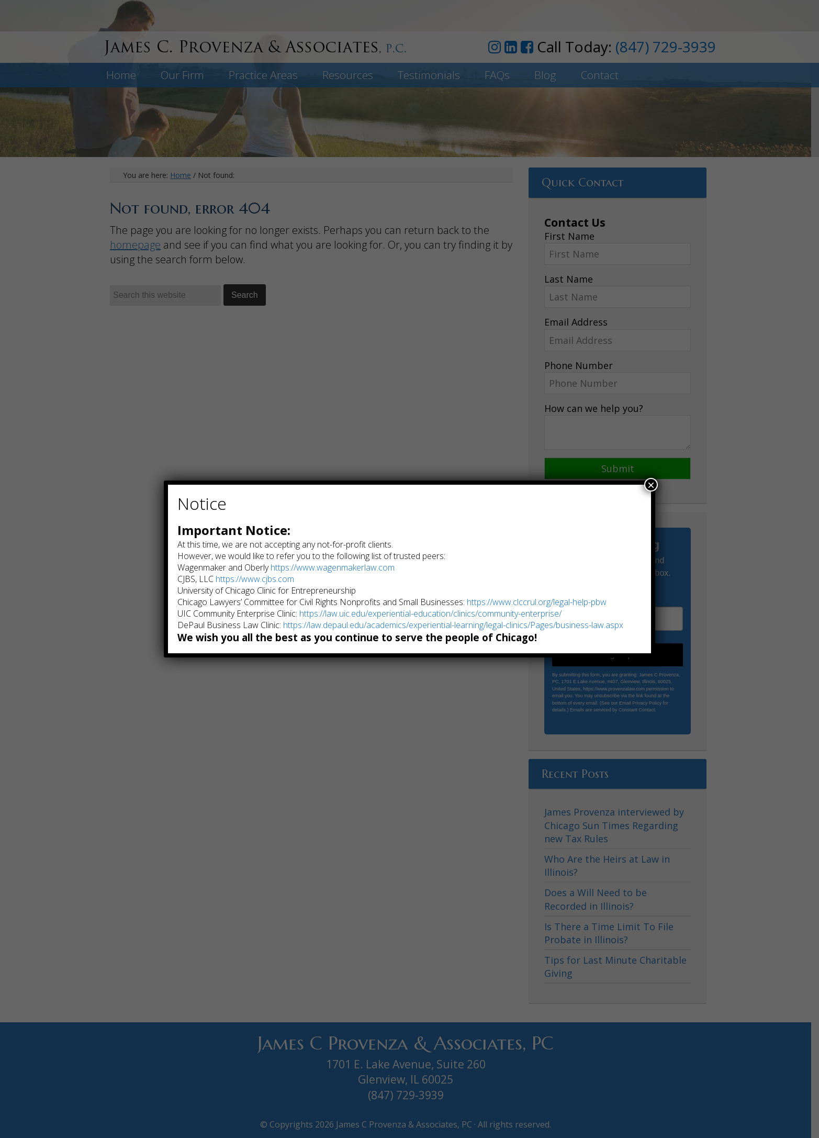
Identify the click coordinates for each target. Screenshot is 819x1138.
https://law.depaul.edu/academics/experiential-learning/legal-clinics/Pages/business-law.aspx (453, 625)
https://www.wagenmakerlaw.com (333, 567)
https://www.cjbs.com (255, 579)
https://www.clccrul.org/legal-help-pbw (537, 602)
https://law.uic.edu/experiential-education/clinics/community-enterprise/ (430, 613)
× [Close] (651, 485)
